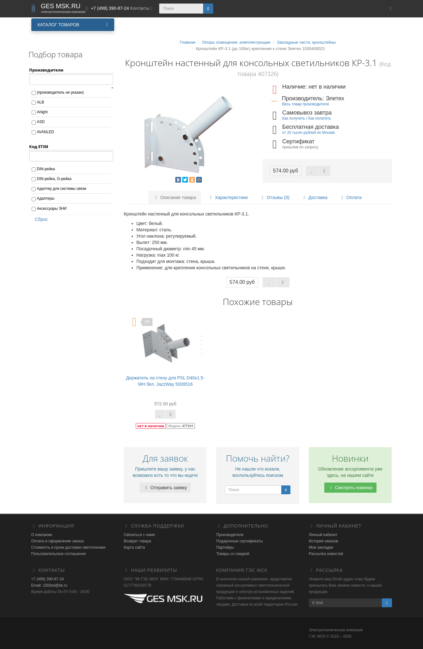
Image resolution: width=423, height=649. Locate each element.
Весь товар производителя (305, 104)
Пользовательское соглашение (58, 554)
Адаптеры (46, 198)
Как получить (293, 118)
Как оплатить (319, 118)
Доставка (314, 197)
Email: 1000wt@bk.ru (49, 585)
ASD (41, 122)
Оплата (350, 197)
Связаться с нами (139, 535)
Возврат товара (137, 541)
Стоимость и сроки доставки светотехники (68, 547)
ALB (40, 102)
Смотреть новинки (350, 487)
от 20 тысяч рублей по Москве (308, 132)
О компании (41, 535)
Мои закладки (321, 547)
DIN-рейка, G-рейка (54, 179)
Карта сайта (134, 547)
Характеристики (228, 197)
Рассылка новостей (326, 554)
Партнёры (225, 547)
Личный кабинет (323, 535)
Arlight (42, 112)
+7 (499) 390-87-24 (47, 579)
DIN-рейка (46, 169)
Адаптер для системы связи (61, 188)
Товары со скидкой (232, 554)
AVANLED (45, 132)
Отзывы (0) (274, 197)
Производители (230, 535)
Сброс (39, 219)
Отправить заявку (165, 487)
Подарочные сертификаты (239, 541)
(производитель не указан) (60, 92)
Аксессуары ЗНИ (52, 208)
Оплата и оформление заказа (57, 541)
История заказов (323, 541)
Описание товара (174, 197)
